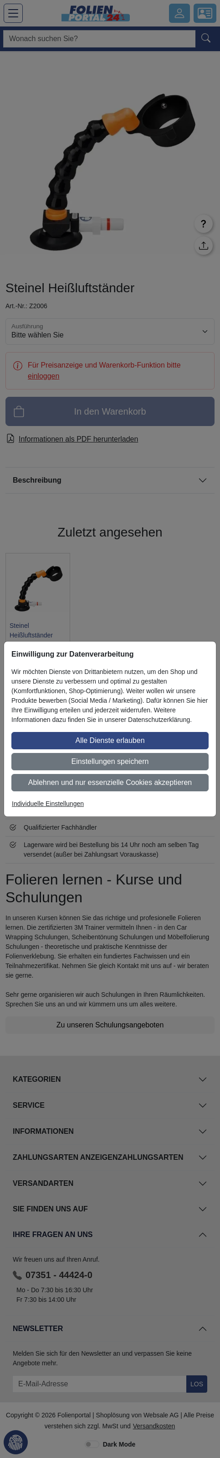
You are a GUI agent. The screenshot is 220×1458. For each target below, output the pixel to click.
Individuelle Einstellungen (48, 803)
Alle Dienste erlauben (109, 740)
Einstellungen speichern (110, 761)
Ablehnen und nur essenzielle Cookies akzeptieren (110, 782)
